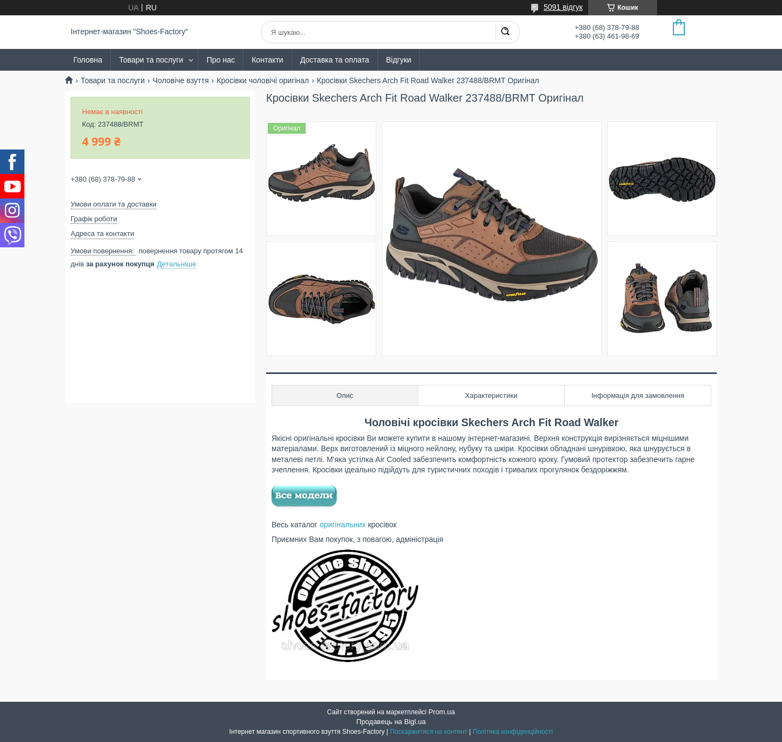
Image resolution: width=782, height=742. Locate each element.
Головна (87, 59)
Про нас (220, 59)
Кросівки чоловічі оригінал (263, 80)
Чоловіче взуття (181, 80)
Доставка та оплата (334, 59)
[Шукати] (505, 32)
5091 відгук (563, 7)
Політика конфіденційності (512, 731)
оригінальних (342, 524)
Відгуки (399, 59)
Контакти (267, 59)
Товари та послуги (151, 59)
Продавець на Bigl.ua (391, 722)
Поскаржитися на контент (428, 731)
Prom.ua (441, 712)
